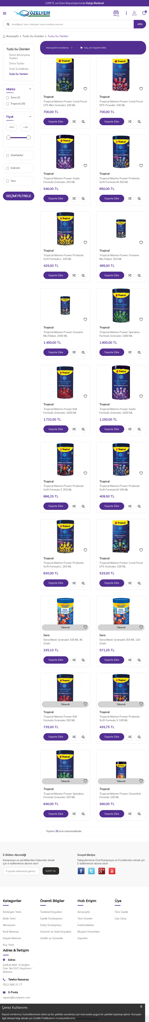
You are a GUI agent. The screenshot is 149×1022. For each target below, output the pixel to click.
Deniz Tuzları (16, 63)
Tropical (48, 97)
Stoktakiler (14, 155)
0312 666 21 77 (12, 985)
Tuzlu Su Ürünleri (33, 36)
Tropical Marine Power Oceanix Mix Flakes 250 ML (119, 257)
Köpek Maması (12, 938)
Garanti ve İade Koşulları (55, 932)
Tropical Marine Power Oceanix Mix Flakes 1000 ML (63, 334)
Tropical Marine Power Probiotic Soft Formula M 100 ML (119, 487)
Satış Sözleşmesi (50, 925)
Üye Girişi (120, 919)
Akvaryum (9, 925)
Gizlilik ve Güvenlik (51, 938)
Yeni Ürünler (85, 919)
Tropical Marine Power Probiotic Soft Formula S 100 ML (119, 718)
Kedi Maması (11, 932)
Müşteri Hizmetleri (89, 932)
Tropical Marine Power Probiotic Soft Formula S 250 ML (63, 487)
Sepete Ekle (55, 121)
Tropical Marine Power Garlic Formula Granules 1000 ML (117, 410)
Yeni (11, 181)
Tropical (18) (15, 103)
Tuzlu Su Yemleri (18, 74)
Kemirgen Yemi (12, 912)
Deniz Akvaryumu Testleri (19, 56)
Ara (139, 24)
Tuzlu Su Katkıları (19, 68)
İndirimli (13, 168)
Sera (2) (13, 97)
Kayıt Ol (51, 870)
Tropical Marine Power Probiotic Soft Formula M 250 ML (119, 180)
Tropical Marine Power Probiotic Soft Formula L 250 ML (63, 564)
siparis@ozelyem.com (16, 998)
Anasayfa (11, 36)
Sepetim (83, 938)
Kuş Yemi (8, 945)
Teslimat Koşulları (51, 912)
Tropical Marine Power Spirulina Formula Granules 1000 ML (119, 334)
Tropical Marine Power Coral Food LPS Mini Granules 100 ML (65, 103)
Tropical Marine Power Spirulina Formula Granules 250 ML (63, 795)
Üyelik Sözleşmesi (51, 919)
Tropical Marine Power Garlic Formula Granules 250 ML (61, 180)
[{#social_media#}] (81, 871)
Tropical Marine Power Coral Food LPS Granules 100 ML (121, 564)
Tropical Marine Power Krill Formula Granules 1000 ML (60, 410)
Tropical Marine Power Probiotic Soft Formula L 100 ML (63, 257)
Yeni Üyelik (121, 912)
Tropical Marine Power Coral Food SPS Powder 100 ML (121, 103)
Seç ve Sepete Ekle (93, 47)
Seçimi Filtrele (18, 196)
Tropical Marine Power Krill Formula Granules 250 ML (60, 718)
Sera (46, 635)
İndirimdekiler (86, 925)
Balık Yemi (9, 919)
